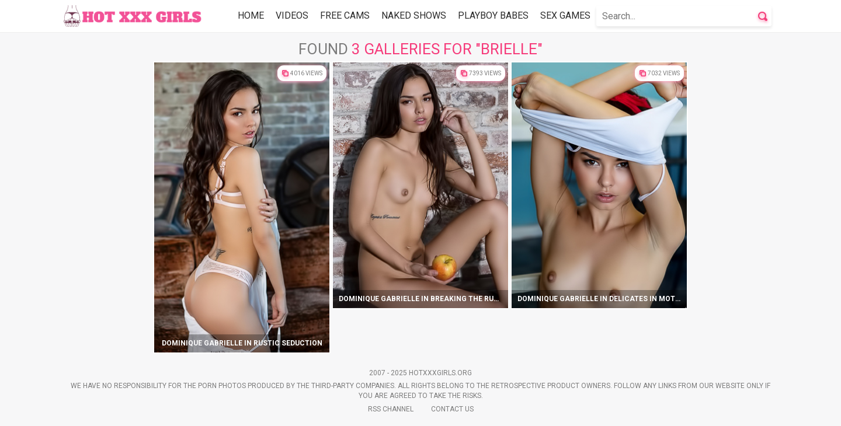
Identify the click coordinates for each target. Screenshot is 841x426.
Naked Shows (413, 15)
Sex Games (565, 15)
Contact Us (452, 409)
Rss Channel (390, 409)
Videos (292, 15)
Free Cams (345, 15)
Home (251, 15)
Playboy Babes (493, 15)
